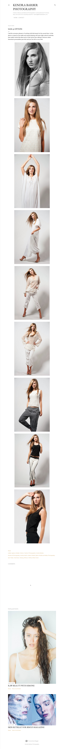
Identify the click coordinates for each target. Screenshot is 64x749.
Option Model (31, 555)
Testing (21, 557)
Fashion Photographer (30, 553)
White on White (28, 557)
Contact (21, 17)
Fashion (22, 553)
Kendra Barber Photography (25, 7)
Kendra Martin (24, 555)
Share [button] (9, 550)
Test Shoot (16, 557)
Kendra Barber (40, 553)
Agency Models (15, 553)
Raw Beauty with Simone (21, 685)
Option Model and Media (41, 555)
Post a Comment (16, 688)
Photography (51, 555)
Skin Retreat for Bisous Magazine (26, 727)
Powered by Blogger (32, 741)
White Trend (35, 557)
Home (15, 17)
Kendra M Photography (14, 555)
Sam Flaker (11, 557)
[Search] (55, 4)
